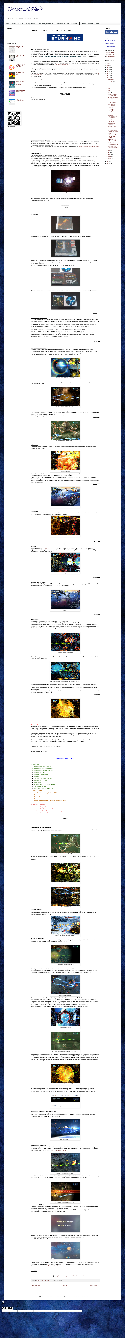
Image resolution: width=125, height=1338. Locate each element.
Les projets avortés (72, 23)
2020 (108, 63)
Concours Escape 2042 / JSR (20, 56)
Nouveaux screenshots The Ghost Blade (112, 116)
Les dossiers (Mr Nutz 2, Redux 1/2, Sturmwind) (51, 23)
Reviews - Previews (17, 23)
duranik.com (41, 1271)
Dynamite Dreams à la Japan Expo (112, 95)
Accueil (65, 1285)
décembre (110, 79)
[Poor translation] (10, 1308)
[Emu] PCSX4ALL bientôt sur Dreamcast (20, 83)
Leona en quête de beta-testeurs (112, 101)
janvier (110, 158)
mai (109, 150)
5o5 (46, 548)
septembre (110, 86)
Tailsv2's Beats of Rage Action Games (112, 106)
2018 (108, 67)
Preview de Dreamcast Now (20, 100)
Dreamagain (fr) (110, 54)
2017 (108, 69)
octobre (110, 84)
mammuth (75, 1296)
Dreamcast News (25, 10)
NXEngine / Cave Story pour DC (112, 140)
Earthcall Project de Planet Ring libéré (113, 131)
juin (109, 92)
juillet (109, 90)
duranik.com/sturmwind (37, 328)
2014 (108, 75)
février (109, 156)
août (109, 88)
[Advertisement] (14, 36)
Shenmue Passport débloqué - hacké (20, 91)
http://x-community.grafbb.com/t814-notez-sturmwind (70, 1276)
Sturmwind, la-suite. (53, 1266)
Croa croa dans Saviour (111, 124)
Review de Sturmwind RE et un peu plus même (112, 135)
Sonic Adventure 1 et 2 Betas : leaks (112, 147)
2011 (108, 163)
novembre (110, 81)
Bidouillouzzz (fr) (110, 52)
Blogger (85, 1296)
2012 (108, 161)
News (7, 23)
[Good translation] (4, 1308)
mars (109, 154)
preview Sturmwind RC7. (62, 64)
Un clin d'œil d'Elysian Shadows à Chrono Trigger (112, 111)
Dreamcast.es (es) (110, 56)
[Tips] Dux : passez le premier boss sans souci (20, 65)
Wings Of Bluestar (109, 43)
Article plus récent (35, 1285)
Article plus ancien (94, 1285)
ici (57, 326)
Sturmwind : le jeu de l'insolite (112, 120)
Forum (97, 23)
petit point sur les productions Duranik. (89, 146)
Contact (90, 23)
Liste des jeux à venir (110, 40)
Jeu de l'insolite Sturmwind (59, 1150)
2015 (108, 73)
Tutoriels (83, 23)
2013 (108, 77)
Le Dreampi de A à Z (110, 46)
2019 (108, 65)
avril (109, 152)
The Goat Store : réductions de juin (113, 143)
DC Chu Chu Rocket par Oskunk (113, 98)
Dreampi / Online (30, 23)
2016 (108, 71)
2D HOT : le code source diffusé (112, 127)
